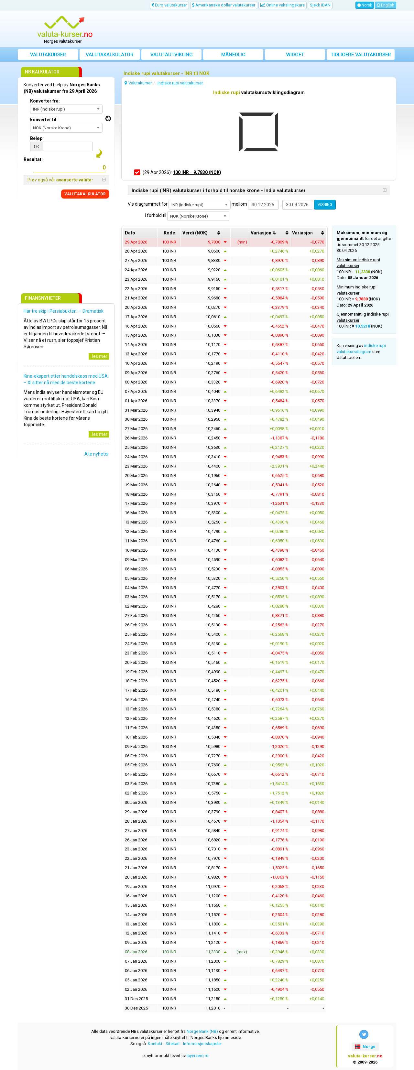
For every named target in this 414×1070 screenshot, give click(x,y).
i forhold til (155, 215)
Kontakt (155, 1043)
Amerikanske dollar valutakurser (223, 5)
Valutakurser (48, 55)
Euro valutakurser (169, 5)
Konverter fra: (45, 100)
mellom (239, 204)
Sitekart (173, 1043)
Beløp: (37, 138)
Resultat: (33, 159)
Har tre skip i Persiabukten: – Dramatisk (64, 311)
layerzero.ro (198, 1055)
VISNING (325, 204)
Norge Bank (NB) (202, 1031)
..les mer (98, 356)
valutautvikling (171, 55)
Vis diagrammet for (148, 204)
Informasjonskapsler (202, 1043)
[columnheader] (201, 233)
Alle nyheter (96, 454)
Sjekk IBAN (320, 5)
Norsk (364, 5)
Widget (295, 55)
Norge (365, 1046)
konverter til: (44, 119)
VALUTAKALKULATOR (85, 194)
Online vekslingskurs (282, 5)
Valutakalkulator (110, 55)
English (385, 5)
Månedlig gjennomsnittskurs (233, 56)
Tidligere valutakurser (361, 55)
